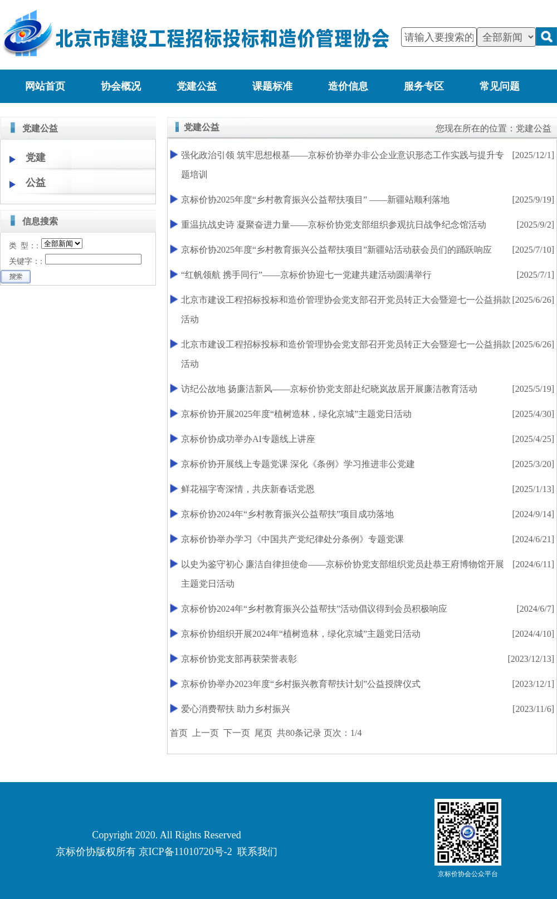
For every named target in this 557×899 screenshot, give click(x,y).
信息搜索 (40, 221)
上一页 (205, 733)
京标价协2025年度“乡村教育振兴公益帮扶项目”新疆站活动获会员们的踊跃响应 (336, 249)
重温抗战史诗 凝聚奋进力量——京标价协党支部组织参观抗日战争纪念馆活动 (333, 224)
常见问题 (500, 86)
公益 (36, 182)
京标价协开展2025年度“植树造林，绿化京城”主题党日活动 (296, 414)
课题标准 (272, 86)
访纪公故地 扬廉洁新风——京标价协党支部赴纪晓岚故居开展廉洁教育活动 (329, 389)
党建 (36, 157)
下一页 (236, 733)
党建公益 (197, 86)
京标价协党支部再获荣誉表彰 (239, 659)
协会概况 (121, 86)
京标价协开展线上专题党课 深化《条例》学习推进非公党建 (298, 464)
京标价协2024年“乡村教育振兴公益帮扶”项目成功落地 (287, 514)
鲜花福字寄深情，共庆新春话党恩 (248, 489)
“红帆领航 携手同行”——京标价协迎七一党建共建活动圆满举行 (306, 274)
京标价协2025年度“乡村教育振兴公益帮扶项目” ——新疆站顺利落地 (315, 199)
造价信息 (348, 86)
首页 (179, 733)
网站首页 (45, 86)
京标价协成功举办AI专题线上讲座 (248, 439)
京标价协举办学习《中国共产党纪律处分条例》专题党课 (292, 539)
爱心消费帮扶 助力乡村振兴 (235, 709)
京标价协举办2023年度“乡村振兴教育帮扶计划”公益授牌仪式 (301, 684)
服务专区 (424, 86)
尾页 (263, 733)
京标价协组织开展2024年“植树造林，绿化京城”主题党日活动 (301, 633)
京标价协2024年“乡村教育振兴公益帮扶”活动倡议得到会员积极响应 (314, 608)
